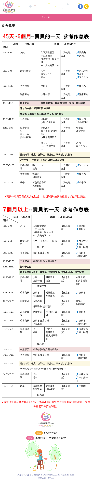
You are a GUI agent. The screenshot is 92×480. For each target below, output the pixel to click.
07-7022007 (50, 433)
